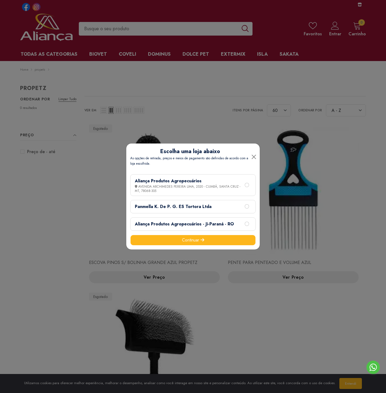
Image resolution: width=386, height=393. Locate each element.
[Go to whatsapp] (373, 367)
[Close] (254, 157)
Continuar (193, 240)
